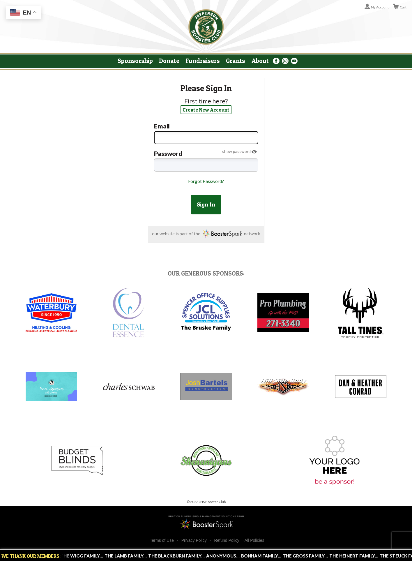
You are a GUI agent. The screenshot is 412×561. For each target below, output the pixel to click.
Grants (235, 60)
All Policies (254, 540)
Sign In (206, 204)
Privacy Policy (194, 540)
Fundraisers (202, 60)
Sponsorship (135, 60)
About (260, 60)
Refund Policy (226, 540)
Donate (169, 60)
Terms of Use (162, 540)
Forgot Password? (206, 181)
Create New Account (206, 110)
